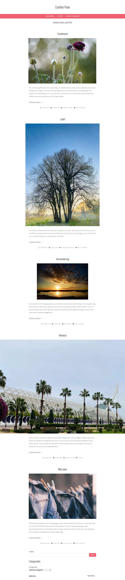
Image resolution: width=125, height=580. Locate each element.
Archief (60, 16)
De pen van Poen (69, 458)
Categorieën (33, 567)
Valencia (62, 335)
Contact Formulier (72, 16)
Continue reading (39, 102)
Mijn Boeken (50, 16)
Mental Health (67, 324)
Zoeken (31, 552)
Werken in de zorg (67, 107)
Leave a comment (80, 107)
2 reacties (80, 458)
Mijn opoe (62, 469)
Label (62, 119)
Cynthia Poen (62, 7)
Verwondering (62, 259)
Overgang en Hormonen (67, 247)
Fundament (62, 34)
